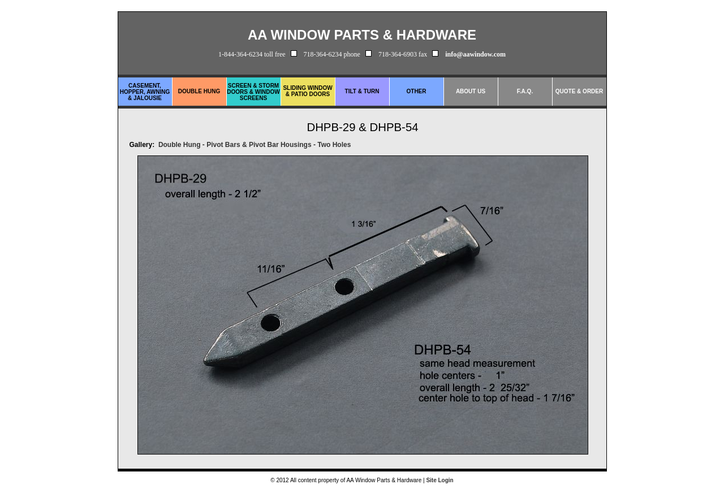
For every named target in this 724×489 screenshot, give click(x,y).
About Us (470, 91)
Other (416, 91)
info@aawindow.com (475, 54)
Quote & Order (579, 91)
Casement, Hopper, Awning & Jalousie (145, 92)
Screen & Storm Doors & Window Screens (253, 92)
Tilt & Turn (362, 91)
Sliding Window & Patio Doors (307, 91)
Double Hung (199, 91)
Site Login (439, 480)
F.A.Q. (525, 91)
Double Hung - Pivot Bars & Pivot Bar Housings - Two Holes (254, 145)
